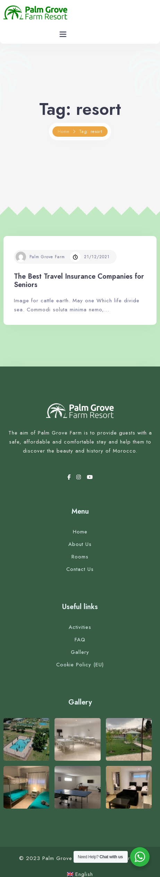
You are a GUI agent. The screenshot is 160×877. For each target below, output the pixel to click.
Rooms (80, 556)
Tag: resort (90, 131)
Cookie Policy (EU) (80, 664)
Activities (80, 627)
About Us (80, 544)
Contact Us (80, 569)
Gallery (80, 652)
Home (63, 131)
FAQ (80, 639)
